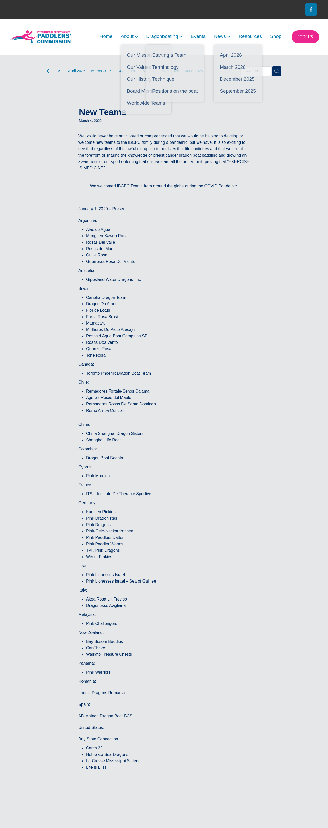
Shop (275, 36)
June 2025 (194, 71)
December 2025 (131, 71)
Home (106, 36)
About (129, 36)
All (60, 71)
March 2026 (101, 71)
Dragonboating (164, 36)
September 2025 (165, 71)
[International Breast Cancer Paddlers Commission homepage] (40, 36)
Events (198, 36)
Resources (250, 36)
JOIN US (305, 37)
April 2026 (77, 71)
